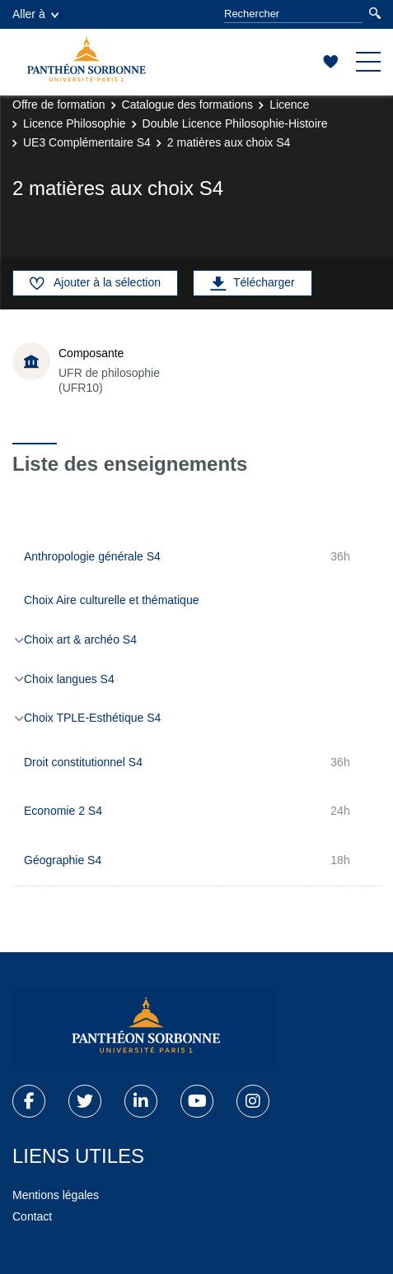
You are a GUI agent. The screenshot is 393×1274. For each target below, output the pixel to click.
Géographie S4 (62, 860)
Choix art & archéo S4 (80, 639)
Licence (289, 104)
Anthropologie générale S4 (92, 556)
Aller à (35, 14)
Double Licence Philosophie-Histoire (235, 123)
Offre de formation (58, 104)
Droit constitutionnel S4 (83, 762)
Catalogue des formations (188, 104)
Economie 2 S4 (63, 810)
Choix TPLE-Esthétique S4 (92, 717)
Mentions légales (55, 1195)
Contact (32, 1216)
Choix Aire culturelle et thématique (111, 600)
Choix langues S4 (69, 679)
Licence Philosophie (74, 123)
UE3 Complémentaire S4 (87, 142)
